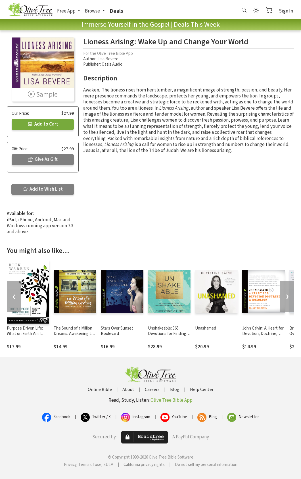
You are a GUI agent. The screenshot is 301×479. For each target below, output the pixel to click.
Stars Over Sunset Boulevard (117, 331)
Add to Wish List (43, 189)
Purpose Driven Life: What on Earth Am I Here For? (25, 333)
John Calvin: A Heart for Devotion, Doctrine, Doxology (263, 333)
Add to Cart (43, 124)
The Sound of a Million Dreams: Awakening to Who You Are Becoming (74, 333)
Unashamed (205, 328)
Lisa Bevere (107, 59)
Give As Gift (43, 159)
